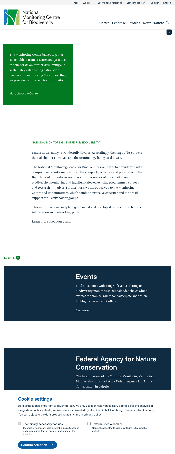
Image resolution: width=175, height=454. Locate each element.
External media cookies (108, 424)
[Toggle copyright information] (169, 32)
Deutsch (155, 2)
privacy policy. (93, 414)
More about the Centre (23, 93)
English (167, 2)
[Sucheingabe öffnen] (162, 22)
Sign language (136, 3)
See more (82, 310)
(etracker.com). (145, 410)
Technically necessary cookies (43, 424)
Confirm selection (37, 445)
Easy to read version (110, 3)
